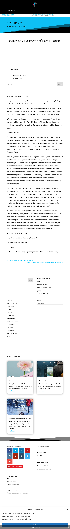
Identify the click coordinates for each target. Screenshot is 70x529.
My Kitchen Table (12, 322)
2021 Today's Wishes (13, 303)
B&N (38, 455)
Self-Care (39, 281)
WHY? (9, 336)
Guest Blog (10, 315)
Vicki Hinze (23, 76)
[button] (67, 510)
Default (9, 312)
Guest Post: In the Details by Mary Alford (20, 418)
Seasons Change (42, 284)
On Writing (14, 70)
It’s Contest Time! (42, 294)
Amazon (39, 452)
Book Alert (10, 306)
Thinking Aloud (12, 333)
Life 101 (10, 327)
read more (12, 391)
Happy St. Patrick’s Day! (44, 287)
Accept (35, 525)
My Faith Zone (11, 318)
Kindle (44, 452)
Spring (39, 291)
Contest (9, 309)
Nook (41, 455)
